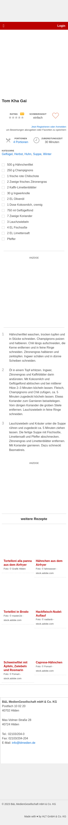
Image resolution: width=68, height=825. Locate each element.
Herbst (18, 154)
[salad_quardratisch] (34, 292)
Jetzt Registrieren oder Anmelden (48, 126)
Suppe (37, 154)
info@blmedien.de (23, 742)
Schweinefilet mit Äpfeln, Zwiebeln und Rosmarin (15, 666)
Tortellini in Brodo (16, 611)
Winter (47, 154)
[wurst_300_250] (29, 487)
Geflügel (7, 154)
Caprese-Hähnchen (49, 662)
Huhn (27, 154)
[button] (3, 26)
